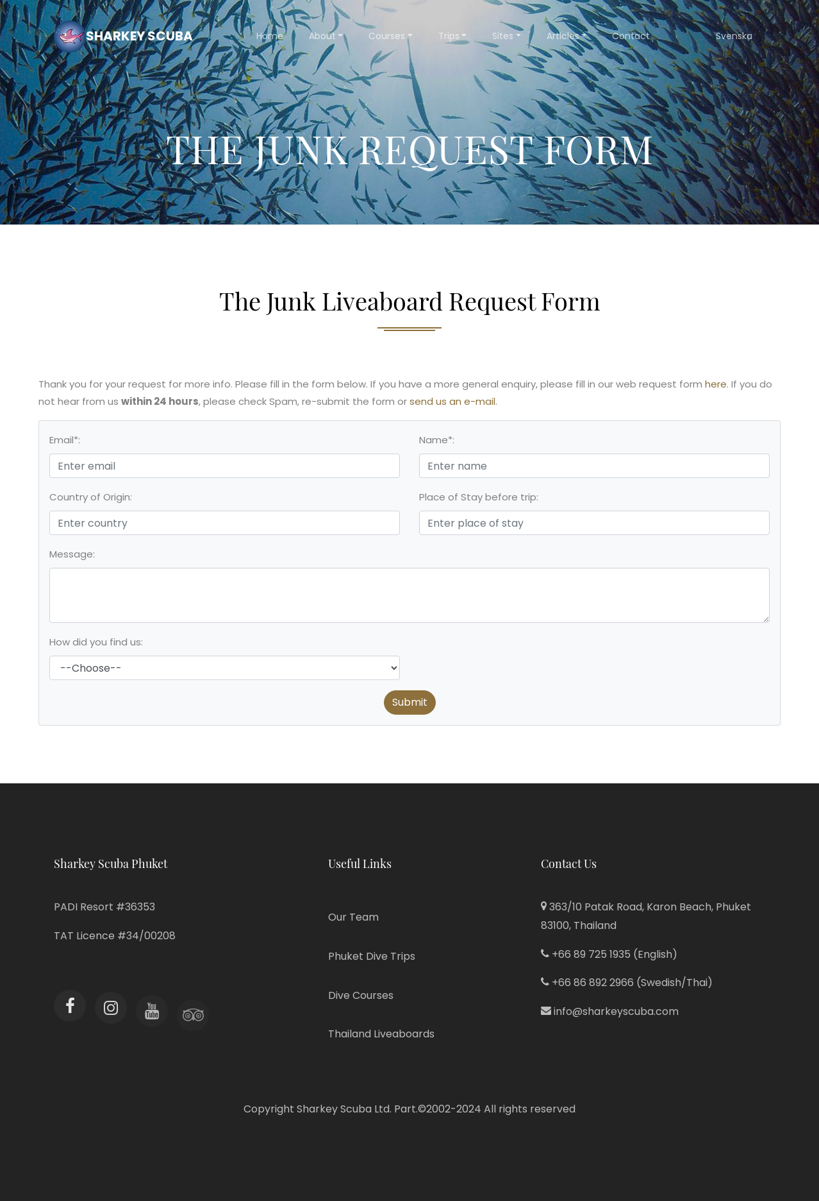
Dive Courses (360, 995)
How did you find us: (96, 642)
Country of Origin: (90, 497)
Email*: (64, 440)
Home (269, 36)
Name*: (436, 440)
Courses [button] (386, 36)
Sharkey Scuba (123, 37)
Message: (72, 554)
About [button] (322, 36)
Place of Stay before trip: (478, 497)
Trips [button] (448, 36)
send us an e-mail (452, 401)
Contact (631, 36)
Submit (409, 702)
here (716, 384)
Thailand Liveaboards (381, 1033)
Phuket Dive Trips (371, 956)
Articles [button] (563, 36)
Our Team (353, 917)
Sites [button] (502, 36)
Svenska (734, 36)
